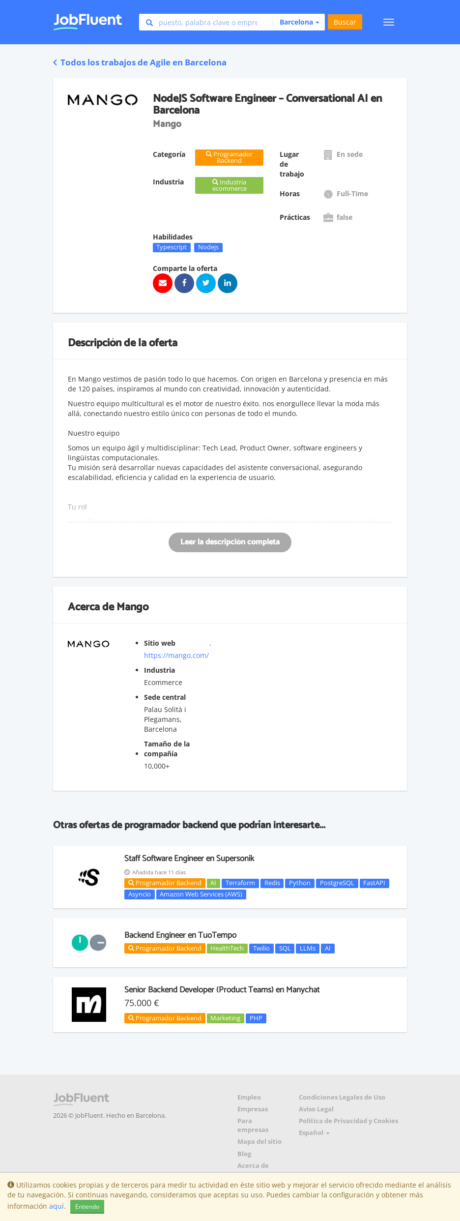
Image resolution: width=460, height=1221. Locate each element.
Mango (132, 607)
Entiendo (87, 1206)
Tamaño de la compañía (167, 748)
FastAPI (374, 883)
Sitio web (159, 643)
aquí (56, 1206)
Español (314, 1133)
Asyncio (139, 894)
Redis (272, 883)
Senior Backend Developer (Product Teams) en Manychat (221, 990)
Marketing (225, 1017)
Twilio (261, 948)
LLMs (308, 948)
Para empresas (252, 1125)
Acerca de (253, 1165)
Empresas (252, 1109)
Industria (159, 670)
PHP (256, 1017)
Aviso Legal (316, 1109)
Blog (244, 1154)
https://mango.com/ (176, 655)
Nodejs (208, 247)
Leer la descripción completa (230, 542)
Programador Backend (164, 882)
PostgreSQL (337, 883)
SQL (285, 948)
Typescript (171, 247)
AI (213, 883)
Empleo (249, 1097)
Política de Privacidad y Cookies (348, 1121)
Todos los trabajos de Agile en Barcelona (140, 62)
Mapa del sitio (259, 1141)
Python (300, 883)
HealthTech (227, 948)
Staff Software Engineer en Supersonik (189, 858)
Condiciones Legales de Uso (342, 1097)
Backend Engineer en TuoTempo (180, 935)
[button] (295, 22)
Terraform (240, 883)
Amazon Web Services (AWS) (201, 894)
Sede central (165, 697)
